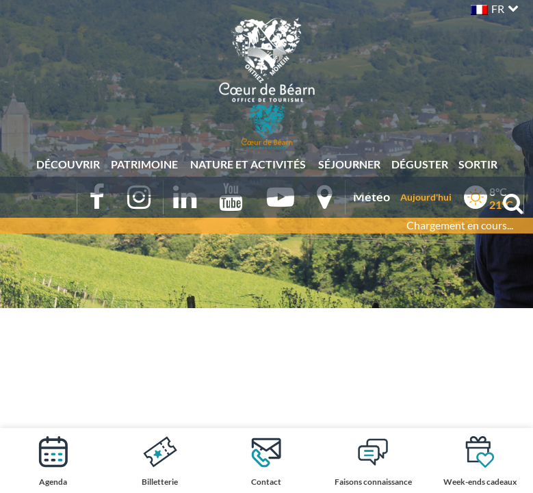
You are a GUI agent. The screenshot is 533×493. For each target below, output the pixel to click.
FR (497, 8)
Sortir (477, 163)
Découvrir (68, 163)
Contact (266, 461)
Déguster (419, 163)
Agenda (53, 461)
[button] (493, 7)
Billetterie (160, 461)
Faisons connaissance (373, 461)
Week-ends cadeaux (480, 461)
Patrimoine (144, 163)
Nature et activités (248, 163)
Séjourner (349, 163)
